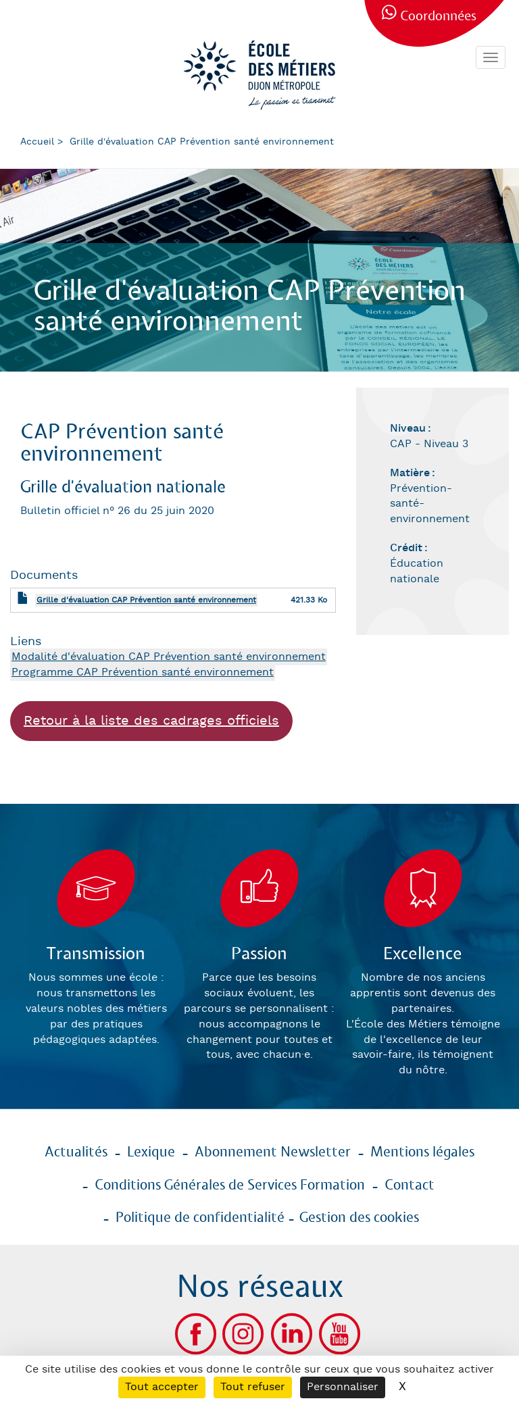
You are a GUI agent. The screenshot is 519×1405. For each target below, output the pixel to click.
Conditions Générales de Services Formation (230, 1185)
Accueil (37, 142)
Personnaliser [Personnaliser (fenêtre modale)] (342, 1387)
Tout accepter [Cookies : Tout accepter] (162, 1387)
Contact (410, 1185)
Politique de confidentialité (200, 1218)
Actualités (76, 1152)
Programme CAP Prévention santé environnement (142, 672)
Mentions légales (422, 1152)
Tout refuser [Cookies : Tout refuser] (252, 1387)
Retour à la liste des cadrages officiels (151, 721)
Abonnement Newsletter (273, 1152)
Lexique (151, 1152)
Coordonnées (438, 16)
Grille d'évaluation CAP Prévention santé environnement (146, 600)
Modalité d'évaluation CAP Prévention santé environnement (168, 657)
